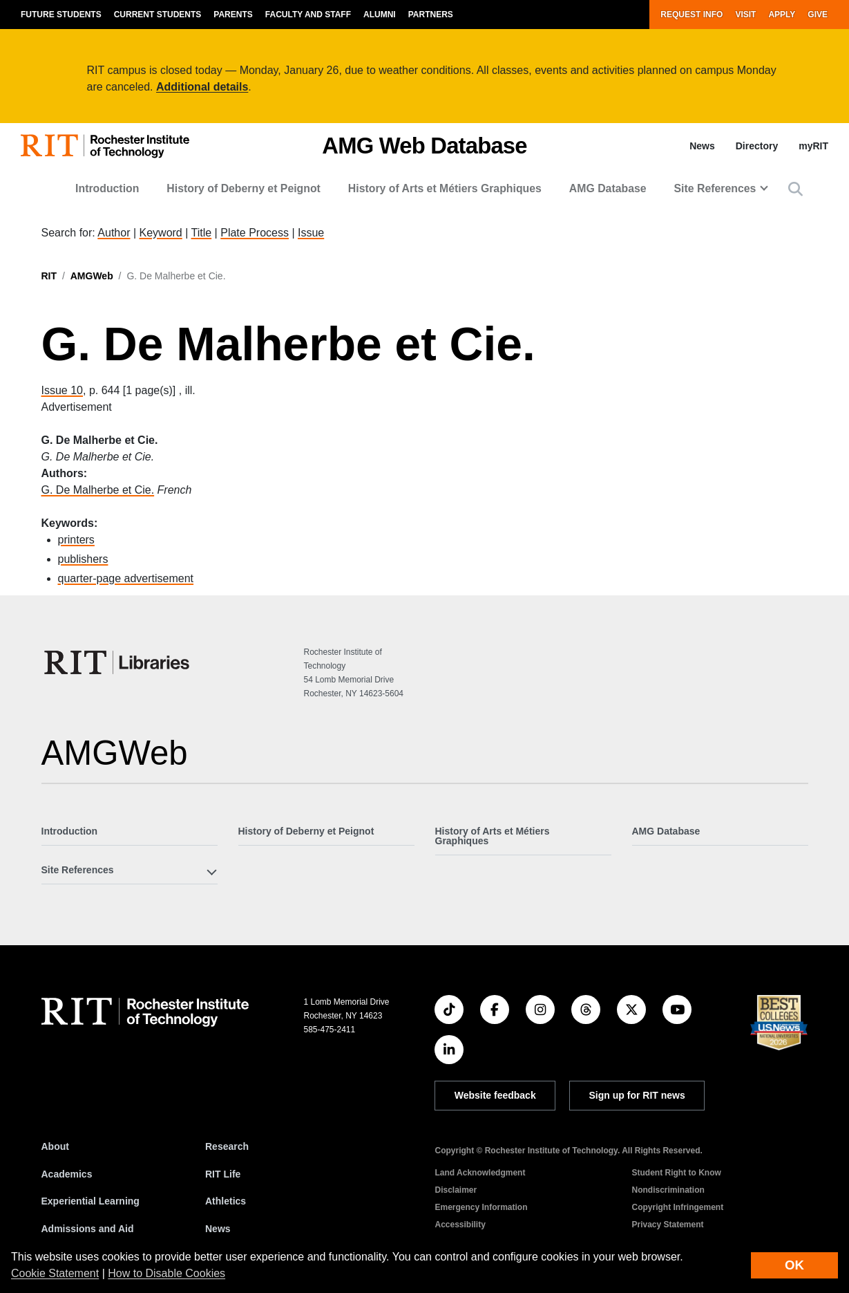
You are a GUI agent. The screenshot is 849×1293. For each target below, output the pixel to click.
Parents (232, 14)
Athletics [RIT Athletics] (225, 1201)
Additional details (202, 87)
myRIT (813, 145)
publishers (83, 559)
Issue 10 (62, 390)
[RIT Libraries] (118, 662)
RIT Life (222, 1174)
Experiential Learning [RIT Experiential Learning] (90, 1201)
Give (818, 14)
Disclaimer (456, 1190)
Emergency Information (481, 1207)
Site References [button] (715, 188)
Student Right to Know (676, 1173)
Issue (311, 233)
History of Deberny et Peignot (243, 188)
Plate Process (254, 233)
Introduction (107, 188)
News (702, 145)
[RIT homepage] (105, 146)
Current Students (158, 14)
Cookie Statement (55, 1273)
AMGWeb (91, 275)
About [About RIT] (55, 1146)
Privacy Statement (667, 1224)
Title (201, 233)
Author (113, 233)
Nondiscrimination (667, 1190)
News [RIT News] (218, 1228)
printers (76, 540)
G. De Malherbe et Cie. (98, 490)
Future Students (61, 14)
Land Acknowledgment (480, 1173)
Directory (757, 145)
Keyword (161, 233)
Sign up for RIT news (637, 1095)
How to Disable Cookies (166, 1273)
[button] (795, 189)
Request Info (691, 14)
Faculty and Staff (308, 14)
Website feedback (495, 1095)
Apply (781, 14)
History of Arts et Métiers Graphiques (445, 188)
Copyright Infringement (677, 1207)
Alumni (379, 14)
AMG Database (608, 188)
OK (794, 1265)
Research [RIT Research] (227, 1146)
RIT (49, 275)
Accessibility (460, 1224)
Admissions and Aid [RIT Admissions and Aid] (87, 1228)
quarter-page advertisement (126, 578)
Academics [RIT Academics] (67, 1174)
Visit (745, 14)
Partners (430, 14)
